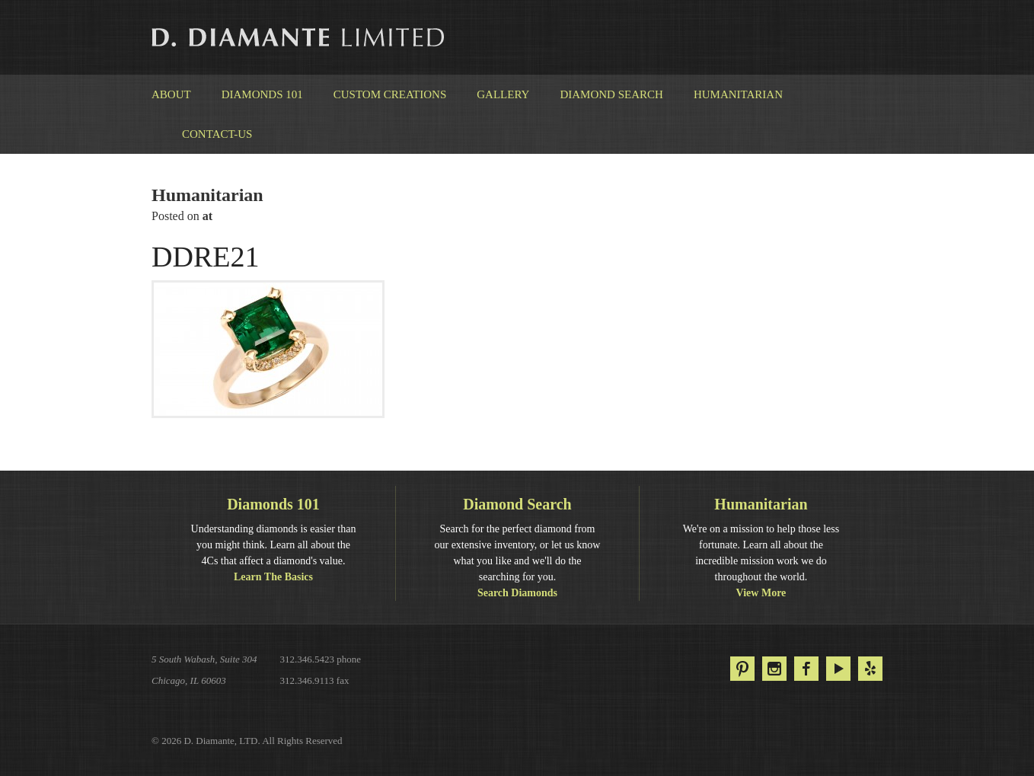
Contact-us (217, 134)
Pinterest (742, 668)
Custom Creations (390, 94)
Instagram (774, 668)
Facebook (806, 668)
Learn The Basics (273, 577)
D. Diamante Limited (299, 37)
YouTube (838, 668)
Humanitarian (738, 94)
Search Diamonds (517, 593)
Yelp (870, 668)
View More (761, 593)
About (171, 94)
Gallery (503, 94)
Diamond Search (611, 94)
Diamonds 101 (262, 94)
